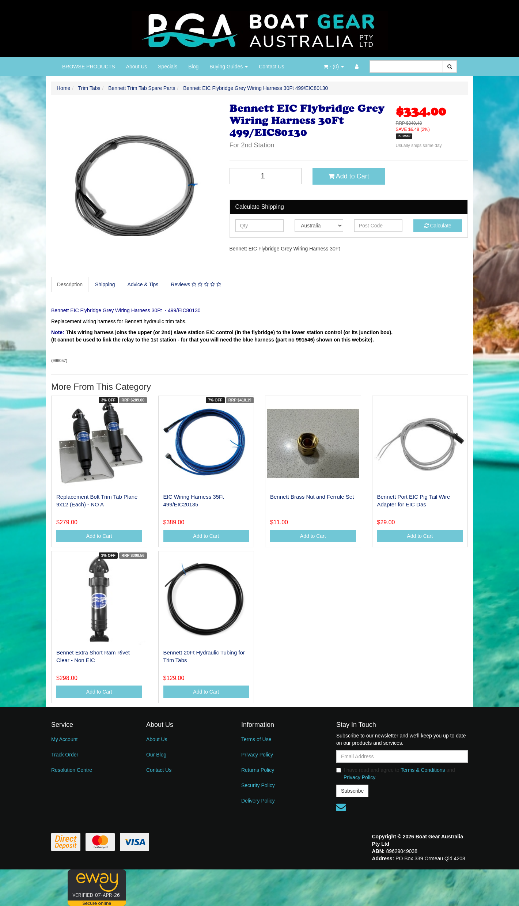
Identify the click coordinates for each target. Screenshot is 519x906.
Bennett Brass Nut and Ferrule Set (312, 497)
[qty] (259, 225)
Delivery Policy (258, 801)
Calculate (437, 226)
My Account (64, 739)
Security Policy (258, 785)
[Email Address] (402, 756)
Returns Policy (257, 770)
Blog (193, 66)
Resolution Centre (71, 770)
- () (333, 66)
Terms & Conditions (423, 770)
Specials (167, 66)
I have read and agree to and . (395, 773)
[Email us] (341, 807)
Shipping (105, 284)
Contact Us (271, 66)
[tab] (70, 284)
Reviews (196, 284)
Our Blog (156, 755)
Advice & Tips (143, 284)
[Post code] (378, 225)
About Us (136, 66)
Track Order (64, 755)
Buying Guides (228, 66)
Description (70, 284)
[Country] (319, 225)
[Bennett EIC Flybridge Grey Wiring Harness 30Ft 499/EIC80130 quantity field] (266, 176)
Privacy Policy (257, 755)
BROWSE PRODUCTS (88, 66)
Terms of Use (256, 739)
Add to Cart (348, 176)
